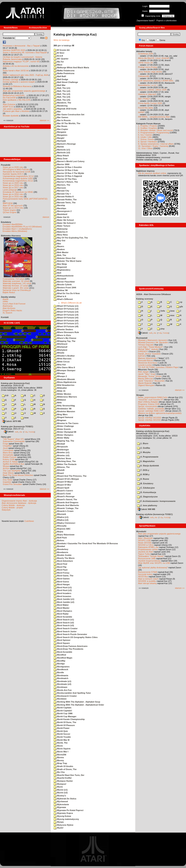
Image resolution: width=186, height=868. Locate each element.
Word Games (62, 578)
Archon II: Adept (10, 462)
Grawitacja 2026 (145, 53)
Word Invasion (62, 596)
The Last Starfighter (12, 471)
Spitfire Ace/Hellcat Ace (13, 464)
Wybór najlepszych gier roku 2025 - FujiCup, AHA (25, 75)
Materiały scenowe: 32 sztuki (16, 281)
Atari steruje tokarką (147, 583)
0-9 (5, 395)
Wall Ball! (60, 76)
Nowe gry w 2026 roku (13, 167)
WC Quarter (61, 59)
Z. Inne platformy (147, 505)
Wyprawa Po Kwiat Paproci (68, 810)
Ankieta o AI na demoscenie (15, 66)
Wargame (60, 132)
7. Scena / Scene (146, 139)
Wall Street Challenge (66, 82)
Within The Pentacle (65, 464)
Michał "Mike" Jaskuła (148, 349)
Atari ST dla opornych (13, 205)
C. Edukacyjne (146, 488)
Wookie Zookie (62, 555)
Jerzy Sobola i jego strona (150, 72)
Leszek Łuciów (145, 365)
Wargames (60, 135)
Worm (58, 746)
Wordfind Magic (63, 658)
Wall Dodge (61, 79)
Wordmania (61, 675)
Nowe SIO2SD (145, 543)
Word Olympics (63, 611)
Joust (5, 448)
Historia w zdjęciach (147, 94)
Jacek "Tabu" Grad (146, 374)
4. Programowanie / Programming (153, 132)
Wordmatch (61, 678)
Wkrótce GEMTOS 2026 (14, 50)
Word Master (61, 608)
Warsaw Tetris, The (65, 202)
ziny (160, 329)
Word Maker (61, 605)
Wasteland (60, 214)
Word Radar (61, 614)
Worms (59, 757)
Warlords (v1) (62, 150)
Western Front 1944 (65, 287)
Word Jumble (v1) (64, 599)
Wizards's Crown (63, 511)
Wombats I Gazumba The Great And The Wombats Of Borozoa (86, 543)
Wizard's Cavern (63, 490)
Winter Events (62, 429)
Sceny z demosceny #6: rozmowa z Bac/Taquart (25, 52)
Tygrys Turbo (144, 554)
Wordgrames (62, 666)
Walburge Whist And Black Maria (71, 67)
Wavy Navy (61, 235)
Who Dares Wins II (64, 367)
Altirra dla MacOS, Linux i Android (153, 58)
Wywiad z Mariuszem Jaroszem (152, 340)
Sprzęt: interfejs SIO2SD (149, 420)
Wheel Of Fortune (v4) (66, 315)
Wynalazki (141, 531)
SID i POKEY (144, 99)
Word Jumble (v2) (64, 602)
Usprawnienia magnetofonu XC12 (18, 176)
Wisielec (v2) (62, 455)
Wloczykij (60, 526)
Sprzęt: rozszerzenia (147, 406)
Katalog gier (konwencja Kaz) (15, 383)
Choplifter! (7, 446)
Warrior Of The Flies (65, 179)
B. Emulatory (145, 483)
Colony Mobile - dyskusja (13, 505)
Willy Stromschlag (64, 405)
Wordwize (60, 699)
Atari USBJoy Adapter (148, 402)
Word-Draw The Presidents (68, 649)
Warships (60, 208)
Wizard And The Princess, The (70, 476)
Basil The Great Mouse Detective (18, 475)
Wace (58, 65)
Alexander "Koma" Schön (149, 376)
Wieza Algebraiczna (65, 382)
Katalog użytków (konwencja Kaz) (152, 431)
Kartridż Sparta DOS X (13, 174)
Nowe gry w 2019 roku (13, 185)
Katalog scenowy (144, 299)
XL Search (7, 313)
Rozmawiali (141, 338)
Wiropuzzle (61, 446)
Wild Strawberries (64, 385)
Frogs (5, 443)
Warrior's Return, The (66, 182)
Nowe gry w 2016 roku (13, 194)
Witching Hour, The (65, 461)
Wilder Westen (62, 394)
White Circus (62, 361)
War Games (61, 117)
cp (179, 302)
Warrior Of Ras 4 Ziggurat (68, 176)
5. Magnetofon (146, 461)
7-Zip (26, 432)
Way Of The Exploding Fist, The (71, 238)
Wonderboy (61, 549)
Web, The (60, 255)
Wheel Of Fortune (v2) (66, 309)
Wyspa (6, 466)
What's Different (63, 299)
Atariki (5, 299)
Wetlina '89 (61, 290)
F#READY (143, 351)
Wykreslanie (61, 804)
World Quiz (61, 731)
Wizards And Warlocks (66, 505)
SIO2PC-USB (144, 540)
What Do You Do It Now (67, 293)
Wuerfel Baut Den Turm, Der (69, 775)
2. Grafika (143, 448)
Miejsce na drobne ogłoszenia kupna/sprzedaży (160, 413)
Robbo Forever (10, 457)
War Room (60, 126)
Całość (9, 431)
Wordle (59, 672)
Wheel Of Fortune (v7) (66, 323)
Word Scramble (63, 617)
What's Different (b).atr (71, 303)
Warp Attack (61, 155)
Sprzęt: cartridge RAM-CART (151, 411)
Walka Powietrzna (64, 73)
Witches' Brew (62, 458)
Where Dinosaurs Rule (66, 332)
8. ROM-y (143, 474)
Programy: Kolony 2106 (149, 404)
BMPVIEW (8, 203)
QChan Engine (9, 212)
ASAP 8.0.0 (8, 106)
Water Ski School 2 (65, 223)
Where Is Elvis (62, 335)
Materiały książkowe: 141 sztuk (17, 283)
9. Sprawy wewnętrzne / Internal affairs (156, 144)
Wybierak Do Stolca (65, 798)
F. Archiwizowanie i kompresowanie (156, 501)
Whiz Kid (60, 364)
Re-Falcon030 (9, 97)
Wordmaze (60, 687)
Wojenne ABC (62, 529)
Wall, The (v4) (62, 97)
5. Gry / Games (145, 135)
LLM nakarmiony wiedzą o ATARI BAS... (156, 81)
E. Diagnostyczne (147, 496)
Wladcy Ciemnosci (64, 523)
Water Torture (62, 226)
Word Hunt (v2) (63, 590)
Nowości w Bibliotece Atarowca (17, 86)
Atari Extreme (9, 104)
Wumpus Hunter (63, 781)
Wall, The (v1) (62, 88)
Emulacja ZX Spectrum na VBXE (18, 192)
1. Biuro (142, 443)
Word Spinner (62, 640)
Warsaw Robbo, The (65, 199)
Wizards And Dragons (66, 502)
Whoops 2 (60, 376)
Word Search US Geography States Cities (76, 637)
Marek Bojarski (145, 383)
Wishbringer (61, 449)
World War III (62, 740)
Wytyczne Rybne (63, 825)
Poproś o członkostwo (167, 20)
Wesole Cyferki (63, 284)
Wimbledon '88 (62, 408)
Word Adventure (63, 561)
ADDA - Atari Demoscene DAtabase (153, 294)
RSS (43, 38)
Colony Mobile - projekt (12, 507)
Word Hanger (62, 584)
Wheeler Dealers (63, 329)
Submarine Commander (14, 441)
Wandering (60, 106)
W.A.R (58, 56)
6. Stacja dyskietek (148, 465)
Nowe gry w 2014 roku (13, 208)
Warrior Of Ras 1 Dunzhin (68, 167)
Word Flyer (61, 570)
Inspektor (7, 482)
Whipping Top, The (64, 341)
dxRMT (141, 112)
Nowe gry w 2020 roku (13, 183)
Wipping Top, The (64, 441)
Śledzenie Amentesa (147, 363)
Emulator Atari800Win (13, 224)
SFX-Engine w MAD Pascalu (16, 169)
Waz (57, 243)
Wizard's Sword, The (65, 499)
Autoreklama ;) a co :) (148, 85)
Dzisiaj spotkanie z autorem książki (19, 82)
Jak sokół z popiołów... (13, 109)
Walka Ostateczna (64, 70)
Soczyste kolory (145, 574)
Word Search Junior (65, 631)
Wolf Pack (60, 537)
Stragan (140, 395)
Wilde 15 (59, 391)
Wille (58, 402)
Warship (59, 205)
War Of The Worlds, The (67, 123)
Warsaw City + (62, 194)
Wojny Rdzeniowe (64, 534)
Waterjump (61, 229)
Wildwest (60, 400)
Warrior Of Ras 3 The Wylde (69, 173)
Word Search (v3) (64, 625)
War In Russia (62, 120)
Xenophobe (8, 455)
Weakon (59, 249)
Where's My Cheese (65, 338)
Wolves (59, 540)
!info (161, 311)
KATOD (141, 356)
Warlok (59, 147)
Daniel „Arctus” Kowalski (149, 354)
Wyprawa (60, 807)
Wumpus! (60, 784)
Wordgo (59, 663)
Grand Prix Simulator (12, 484)
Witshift (59, 470)
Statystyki (6, 510)
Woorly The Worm (64, 558)
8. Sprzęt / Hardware (147, 141)
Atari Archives (9, 308)
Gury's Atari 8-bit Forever (14, 304)
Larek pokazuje (10, 190)
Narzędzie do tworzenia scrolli (16, 172)
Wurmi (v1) (61, 790)
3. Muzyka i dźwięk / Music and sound (155, 130)
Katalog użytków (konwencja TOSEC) (154, 514)
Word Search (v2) (64, 622)
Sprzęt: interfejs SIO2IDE (149, 418)
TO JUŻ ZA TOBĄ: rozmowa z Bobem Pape (158, 367)
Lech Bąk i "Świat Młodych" (150, 347)
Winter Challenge (64, 426)
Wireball (59, 444)
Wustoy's (60, 795)
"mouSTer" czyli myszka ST (150, 399)
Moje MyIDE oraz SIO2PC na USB (154, 563)
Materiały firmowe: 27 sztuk (15, 286)
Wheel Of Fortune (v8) (66, 326)
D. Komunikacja (146, 492)
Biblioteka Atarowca (11, 235)
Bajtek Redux (9, 292)
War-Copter (61, 129)
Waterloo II (60, 232)
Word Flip (60, 567)
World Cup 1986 (63, 713)
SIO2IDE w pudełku (147, 581)
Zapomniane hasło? (146, 20)
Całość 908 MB (146, 509)
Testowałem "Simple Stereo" (151, 556)
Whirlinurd (60, 344)
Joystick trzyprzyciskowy (149, 561)
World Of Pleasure (64, 725)
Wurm (58, 787)
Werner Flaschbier (64, 282)
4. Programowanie (147, 457)
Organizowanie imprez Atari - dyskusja (19, 501)
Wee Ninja (60, 264)
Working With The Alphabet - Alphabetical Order (79, 705)
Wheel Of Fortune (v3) (66, 312)
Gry (143, 40)
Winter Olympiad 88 (65, 432)
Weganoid (60, 267)
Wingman (60, 420)
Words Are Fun (63, 690)
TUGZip (32, 432)
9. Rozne (143, 479)
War (57, 111)
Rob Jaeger (143, 372)
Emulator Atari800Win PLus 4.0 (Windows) (22, 226)
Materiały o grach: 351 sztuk (16, 288)
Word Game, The (63, 575)
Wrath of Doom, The (65, 769)
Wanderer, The (62, 103)
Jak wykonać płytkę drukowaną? (153, 567)
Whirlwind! (60, 347)
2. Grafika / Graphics (147, 128)
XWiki (5, 301)
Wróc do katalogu (62, 40)
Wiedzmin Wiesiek (64, 379)
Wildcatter (60, 388)
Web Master (61, 252)
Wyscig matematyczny (66, 819)
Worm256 (60, 754)
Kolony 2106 (8, 459)
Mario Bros (8, 452)
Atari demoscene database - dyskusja (19, 503)
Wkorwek (60, 514)
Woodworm (61, 552)
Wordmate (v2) (62, 684)
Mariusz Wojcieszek (147, 358)
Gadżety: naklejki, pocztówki (151, 408)
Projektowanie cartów (148, 549)
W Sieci (59, 53)
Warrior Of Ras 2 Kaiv (66, 170)
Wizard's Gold (62, 493)
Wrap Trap (60, 763)
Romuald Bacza (145, 360)
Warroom (60, 188)
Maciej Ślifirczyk (145, 378)
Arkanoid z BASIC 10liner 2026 (152, 90)
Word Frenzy (61, 573)
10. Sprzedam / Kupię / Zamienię (153, 146)
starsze (46, 217)
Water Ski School (64, 220)
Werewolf (60, 279)
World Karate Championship (69, 719)
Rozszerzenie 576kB (147, 572)
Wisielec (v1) (62, 452)
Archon (6, 468)
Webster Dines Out (64, 258)
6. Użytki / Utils (145, 137)
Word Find (60, 564)
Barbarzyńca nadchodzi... (14, 95)
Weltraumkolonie (63, 276)
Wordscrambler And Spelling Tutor (72, 693)
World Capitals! (63, 710)
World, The (61, 743)
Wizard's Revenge (64, 496)
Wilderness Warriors (65, 397)
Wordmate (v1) (62, 681)
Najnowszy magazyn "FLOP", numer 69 (21, 61)
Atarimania (8, 306)
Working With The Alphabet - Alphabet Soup (77, 702)
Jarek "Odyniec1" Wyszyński (151, 381)
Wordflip (59, 661)
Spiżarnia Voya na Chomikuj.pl (17, 290)
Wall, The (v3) (62, 94)
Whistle (59, 353)
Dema (162, 40)
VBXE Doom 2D (145, 62)
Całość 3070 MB (11, 421)
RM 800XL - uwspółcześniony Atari (154, 117)
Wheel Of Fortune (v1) (66, 306)
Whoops (59, 373)
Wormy (59, 760)
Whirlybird (60, 350)
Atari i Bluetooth (145, 538)
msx (170, 315)
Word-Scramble (63, 652)
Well (57, 273)
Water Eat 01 (61, 217)
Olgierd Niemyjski (146, 385)
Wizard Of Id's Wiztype (66, 479)
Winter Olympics (63, 435)
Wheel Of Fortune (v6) (66, 320)
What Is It (60, 296)
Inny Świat (7, 480)
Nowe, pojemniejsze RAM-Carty (152, 397)
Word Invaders (62, 593)
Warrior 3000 (61, 164)
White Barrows (62, 358)
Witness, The (62, 467)
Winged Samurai (63, 417)
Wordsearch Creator (65, 696)
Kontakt (5, 317)
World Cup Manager (65, 716)
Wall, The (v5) (62, 100)
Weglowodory (62, 270)
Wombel (59, 546)
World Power (62, 728)
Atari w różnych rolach (148, 579)
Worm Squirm (62, 748)
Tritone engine (9, 210)
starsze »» (44, 120)
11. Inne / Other (145, 148)
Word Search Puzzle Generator (70, 634)
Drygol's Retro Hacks (12, 310)
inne (25, 418)
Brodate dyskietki (11, 116)
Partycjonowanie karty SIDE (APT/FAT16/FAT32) (25, 199)
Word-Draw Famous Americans (71, 646)
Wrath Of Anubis (63, 766)
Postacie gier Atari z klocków (16, 111)
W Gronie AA (62, 50)
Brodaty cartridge (11, 79)
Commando (8, 450)
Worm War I (61, 751)
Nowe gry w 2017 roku (13, 187)
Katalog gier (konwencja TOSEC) (17, 426)
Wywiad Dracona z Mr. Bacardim (153, 342)
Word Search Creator (66, 628)
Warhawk (60, 141)
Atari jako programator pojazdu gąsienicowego (24, 91)
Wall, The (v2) (62, 91)
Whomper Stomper (64, 370)
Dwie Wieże (8, 473)
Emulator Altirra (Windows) (15, 231)
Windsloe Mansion (64, 411)
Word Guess (61, 581)
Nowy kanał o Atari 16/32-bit (16, 70)
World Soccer (62, 734)
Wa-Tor (59, 62)
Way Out (59, 240)
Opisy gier (6, 437)
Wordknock (61, 669)
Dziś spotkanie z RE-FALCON (16, 100)
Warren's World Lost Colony (69, 161)
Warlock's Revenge (65, 144)
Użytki (152, 40)
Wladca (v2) (61, 520)
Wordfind (60, 655)
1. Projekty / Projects (147, 126)
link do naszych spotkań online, (152, 173)
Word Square (62, 643)
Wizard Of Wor (62, 485)
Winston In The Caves (66, 423)
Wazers (59, 246)
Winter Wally (61, 438)
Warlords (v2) (62, 152)
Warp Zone (60, 158)
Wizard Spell (61, 488)
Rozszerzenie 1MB (146, 558)
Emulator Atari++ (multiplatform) (17, 229)
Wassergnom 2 (63, 211)
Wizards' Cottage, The (66, 508)
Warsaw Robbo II (63, 196)
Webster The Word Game (67, 261)
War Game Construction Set (69, 114)
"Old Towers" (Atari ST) (13, 439)
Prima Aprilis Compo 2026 (150, 103)
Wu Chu (59, 772)
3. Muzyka (143, 452)
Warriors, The (62, 185)
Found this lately (145, 108)
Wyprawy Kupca (63, 813)
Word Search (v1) (64, 619)
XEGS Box (143, 576)
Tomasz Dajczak (145, 345)
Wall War (60, 85)
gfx (179, 306)
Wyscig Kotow (62, 816)
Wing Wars (60, 414)
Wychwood (61, 801)
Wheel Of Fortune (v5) (66, 317)
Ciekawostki (143, 76)
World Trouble (62, 737)
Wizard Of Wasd (63, 482)
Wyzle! (59, 828)
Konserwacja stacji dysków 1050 (18, 178)
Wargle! (59, 138)
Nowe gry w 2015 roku (13, 196)
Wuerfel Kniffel (62, 778)
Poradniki (5, 165)
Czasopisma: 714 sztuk (13, 279)
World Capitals (62, 707)
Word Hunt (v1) (63, 587)
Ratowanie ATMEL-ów (148, 547)
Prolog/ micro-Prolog (147, 67)
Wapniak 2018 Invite (65, 109)
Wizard (59, 473)
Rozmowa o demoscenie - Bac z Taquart (21, 46)
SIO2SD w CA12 (145, 545)
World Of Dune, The (65, 722)
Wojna (58, 531)
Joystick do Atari (145, 552)
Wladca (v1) (61, 517)
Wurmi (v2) (61, 792)
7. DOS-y (143, 470)
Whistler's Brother (64, 356)
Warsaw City (61, 191)
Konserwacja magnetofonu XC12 (18, 181)
